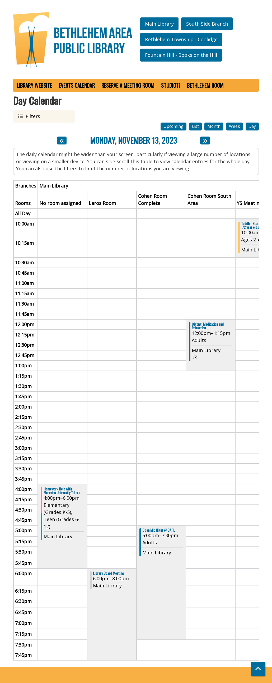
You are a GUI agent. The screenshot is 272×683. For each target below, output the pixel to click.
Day (252, 126)
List (195, 126)
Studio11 (170, 85)
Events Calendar (77, 85)
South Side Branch (207, 24)
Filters (32, 116)
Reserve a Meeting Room (127, 85)
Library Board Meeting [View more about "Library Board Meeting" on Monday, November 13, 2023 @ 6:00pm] (108, 573)
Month (214, 126)
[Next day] (205, 140)
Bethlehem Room (205, 85)
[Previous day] (62, 140)
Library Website (34, 85)
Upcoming (173, 126)
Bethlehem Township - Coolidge (181, 39)
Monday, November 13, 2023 (133, 140)
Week (234, 126)
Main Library (159, 24)
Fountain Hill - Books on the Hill (181, 55)
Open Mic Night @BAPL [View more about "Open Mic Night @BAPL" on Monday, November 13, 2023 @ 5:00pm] (158, 530)
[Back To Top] (258, 669)
